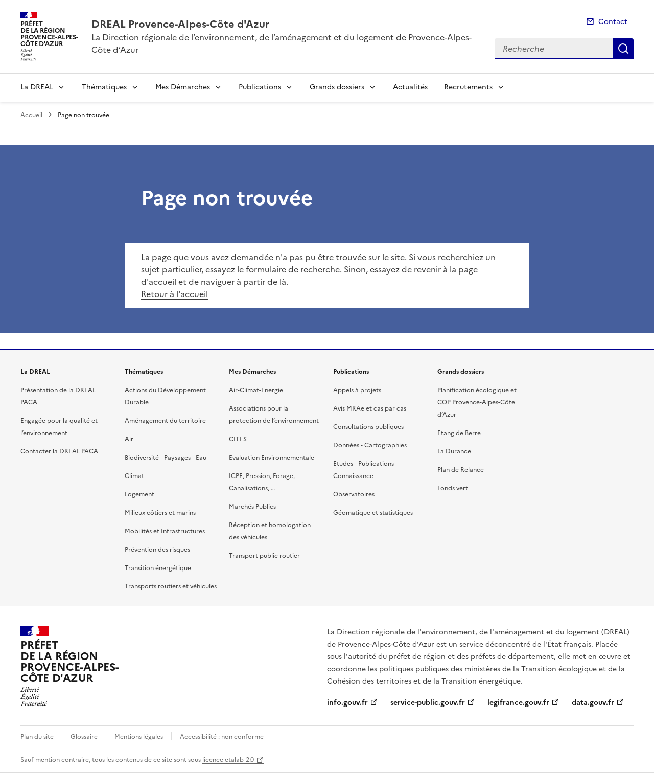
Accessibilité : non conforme (222, 736)
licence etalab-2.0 (228, 759)
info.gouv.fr (347, 702)
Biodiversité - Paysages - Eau (165, 457)
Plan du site (37, 736)
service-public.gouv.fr (427, 702)
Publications (260, 87)
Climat (134, 476)
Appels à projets (357, 390)
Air (129, 439)
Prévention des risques (157, 549)
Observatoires (354, 494)
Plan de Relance (460, 469)
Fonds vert (452, 488)
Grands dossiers (337, 87)
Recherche (623, 48)
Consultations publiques (368, 426)
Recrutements (468, 87)
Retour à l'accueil (174, 294)
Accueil (31, 115)
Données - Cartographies (370, 445)
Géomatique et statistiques (373, 512)
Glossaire (84, 736)
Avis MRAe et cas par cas (369, 408)
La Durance (454, 451)
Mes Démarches (182, 87)
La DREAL (36, 87)
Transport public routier (264, 555)
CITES (238, 439)
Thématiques (104, 87)
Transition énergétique (158, 568)
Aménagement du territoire (165, 420)
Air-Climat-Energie (256, 390)
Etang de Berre (459, 433)
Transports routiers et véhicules (171, 586)
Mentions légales (138, 736)
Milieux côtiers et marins (160, 512)
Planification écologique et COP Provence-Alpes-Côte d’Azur (477, 402)
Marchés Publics (252, 506)
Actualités (410, 87)
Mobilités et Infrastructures (165, 531)
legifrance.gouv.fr (518, 702)
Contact (612, 21)
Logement (139, 494)
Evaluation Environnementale (271, 457)
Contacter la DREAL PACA (59, 451)
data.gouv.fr (593, 702)
